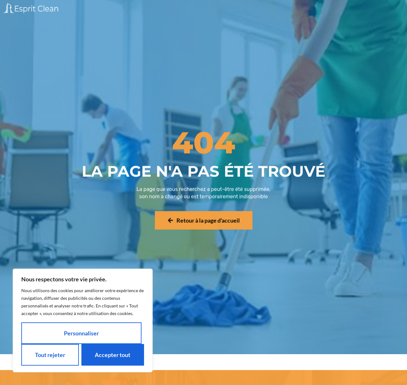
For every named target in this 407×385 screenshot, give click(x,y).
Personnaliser (81, 333)
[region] (83, 320)
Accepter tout (112, 354)
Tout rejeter (50, 354)
